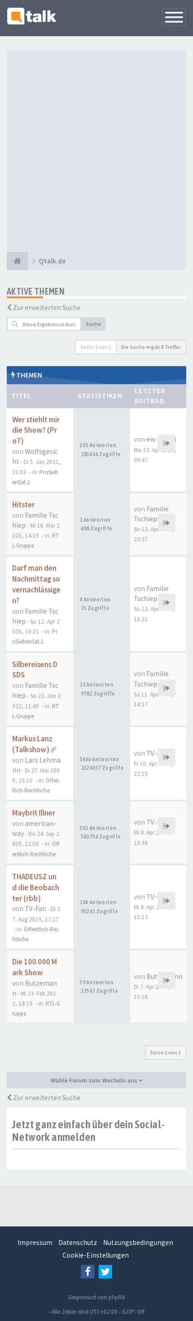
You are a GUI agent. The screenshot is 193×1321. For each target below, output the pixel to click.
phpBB (116, 1297)
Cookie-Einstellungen (95, 1255)
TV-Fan (157, 753)
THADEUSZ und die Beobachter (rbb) (35, 887)
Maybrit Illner (33, 813)
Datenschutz (77, 1242)
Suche (93, 323)
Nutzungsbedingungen (138, 1242)
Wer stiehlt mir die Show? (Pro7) (36, 430)
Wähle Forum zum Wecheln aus (96, 1080)
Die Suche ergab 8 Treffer (151, 346)
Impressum (35, 1242)
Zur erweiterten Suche (46, 307)
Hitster (23, 505)
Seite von (95, 346)
